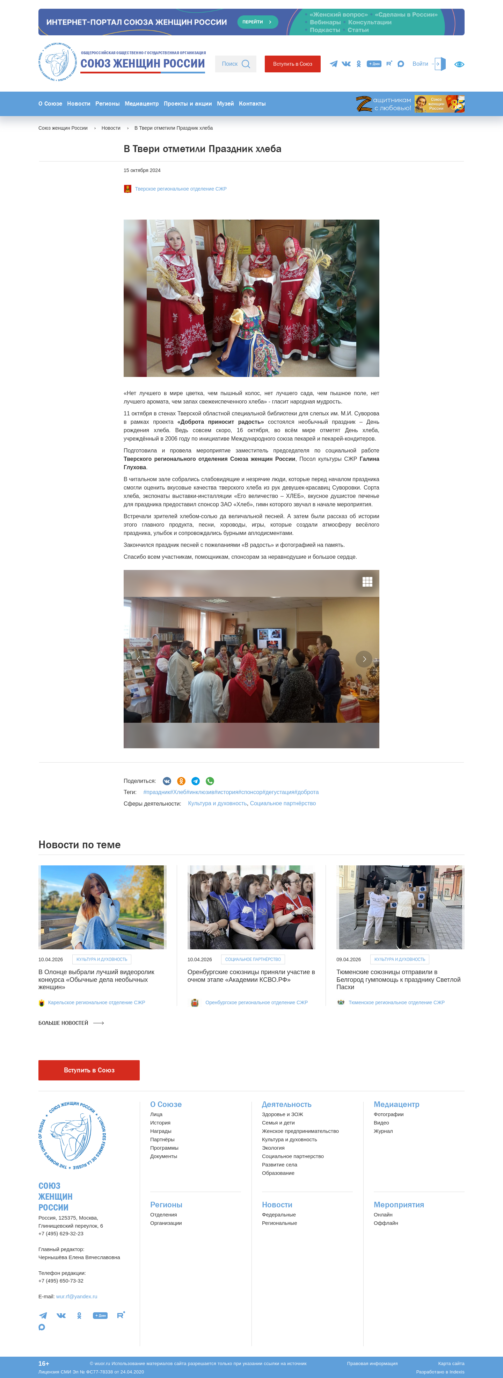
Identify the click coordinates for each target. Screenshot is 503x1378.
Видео (381, 1123)
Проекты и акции (188, 104)
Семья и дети (278, 1123)
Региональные (279, 1223)
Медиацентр (142, 104)
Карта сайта (451, 1363)
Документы (163, 1156)
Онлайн (383, 1215)
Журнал (383, 1131)
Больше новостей (71, 1023)
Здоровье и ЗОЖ (282, 1114)
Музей (225, 104)
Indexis (457, 1372)
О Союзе (50, 104)
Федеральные (279, 1215)
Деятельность (287, 1104)
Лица (156, 1114)
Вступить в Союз (292, 63)
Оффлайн (386, 1223)
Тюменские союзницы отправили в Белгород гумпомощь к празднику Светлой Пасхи (398, 980)
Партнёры (162, 1139)
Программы (164, 1148)
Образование (278, 1173)
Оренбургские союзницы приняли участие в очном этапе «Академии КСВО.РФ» (251, 976)
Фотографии (389, 1114)
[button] (139, 659)
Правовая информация (372, 1363)
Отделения (163, 1215)
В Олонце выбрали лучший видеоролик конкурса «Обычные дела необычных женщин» (96, 980)
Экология (273, 1148)
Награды (161, 1131)
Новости (78, 104)
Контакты (252, 104)
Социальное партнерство (293, 1156)
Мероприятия (399, 1205)
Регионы (107, 104)
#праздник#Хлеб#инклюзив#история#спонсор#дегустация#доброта (231, 792)
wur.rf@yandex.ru (76, 1296)
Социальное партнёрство (283, 803)
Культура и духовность (217, 803)
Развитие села (279, 1165)
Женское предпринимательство (300, 1131)
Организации (166, 1223)
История (160, 1123)
